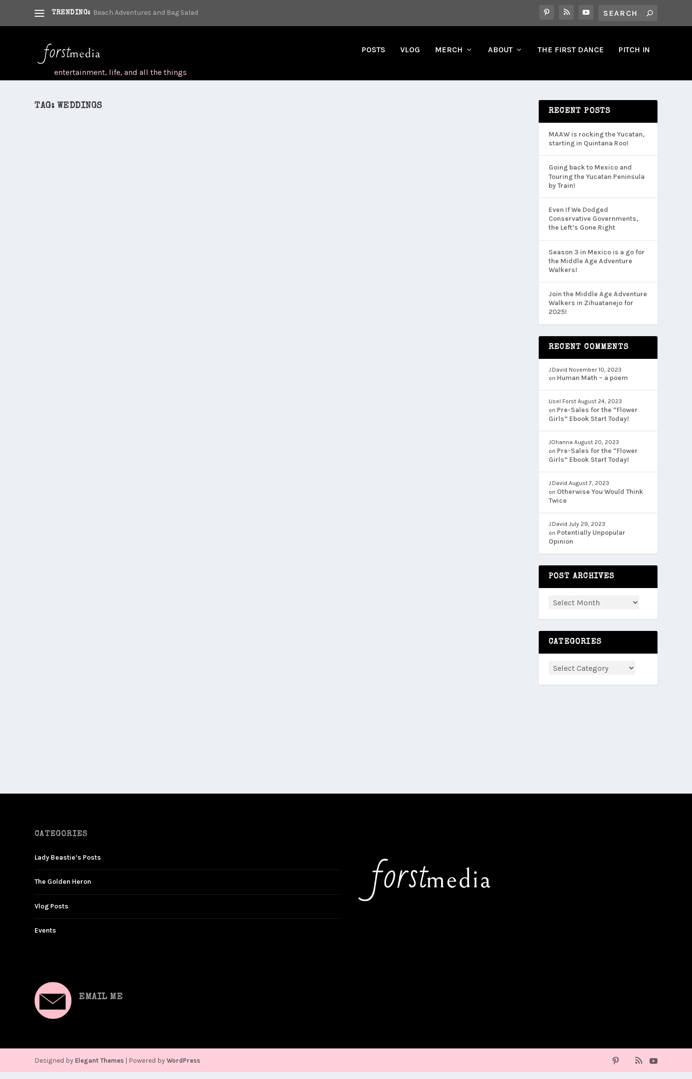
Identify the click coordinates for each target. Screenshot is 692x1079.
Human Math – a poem (592, 385)
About (500, 57)
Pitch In (634, 57)
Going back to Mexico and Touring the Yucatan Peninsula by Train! (597, 183)
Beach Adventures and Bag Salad (145, 12)
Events (45, 937)
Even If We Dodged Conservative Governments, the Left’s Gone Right (593, 225)
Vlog (410, 57)
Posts (373, 57)
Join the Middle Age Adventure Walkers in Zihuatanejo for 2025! (598, 310)
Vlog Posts (52, 913)
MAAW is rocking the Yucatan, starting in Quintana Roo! (597, 145)
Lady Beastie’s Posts (68, 864)
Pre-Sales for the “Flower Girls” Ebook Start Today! (593, 421)
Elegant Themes (99, 1067)
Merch (449, 57)
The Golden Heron (63, 888)
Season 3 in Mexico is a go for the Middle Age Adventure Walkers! (597, 267)
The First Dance (571, 57)
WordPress (183, 1067)
